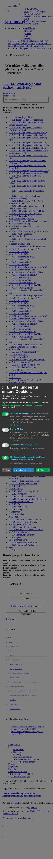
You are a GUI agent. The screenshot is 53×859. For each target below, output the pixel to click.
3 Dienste (15, 441)
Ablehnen (6, 470)
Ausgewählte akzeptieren (23, 470)
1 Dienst (14, 451)
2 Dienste (15, 425)
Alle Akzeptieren (42, 470)
